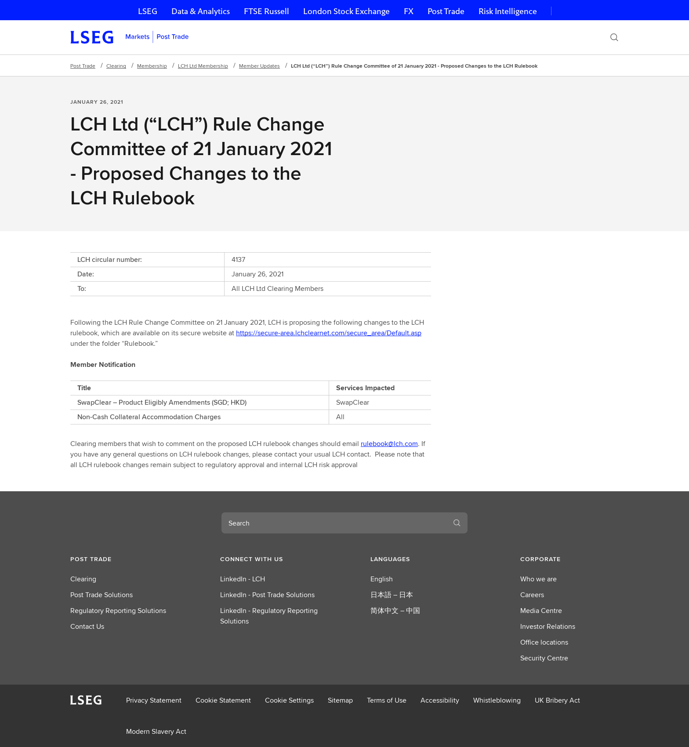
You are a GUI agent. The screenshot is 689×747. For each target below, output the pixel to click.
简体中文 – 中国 (395, 611)
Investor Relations (547, 626)
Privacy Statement (153, 700)
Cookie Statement (223, 700)
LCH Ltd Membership (203, 65)
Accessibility (440, 700)
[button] (119, 559)
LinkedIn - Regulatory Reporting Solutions (269, 616)
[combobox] (333, 522)
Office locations (544, 642)
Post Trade (446, 11)
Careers (532, 595)
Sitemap (340, 700)
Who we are (538, 579)
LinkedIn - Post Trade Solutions (267, 595)
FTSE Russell (266, 11)
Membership (152, 65)
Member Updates (259, 65)
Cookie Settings (289, 700)
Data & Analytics (200, 11)
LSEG (147, 11)
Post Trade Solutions (101, 595)
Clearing (116, 65)
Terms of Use (386, 700)
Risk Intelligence (508, 11)
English (381, 579)
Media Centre (541, 611)
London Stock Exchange (346, 11)
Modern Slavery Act (156, 731)
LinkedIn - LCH (242, 579)
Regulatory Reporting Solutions (118, 611)
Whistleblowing (497, 700)
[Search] (614, 37)
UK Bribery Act (557, 700)
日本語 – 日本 (391, 595)
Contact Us (87, 626)
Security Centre (544, 658)
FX (408, 11)
